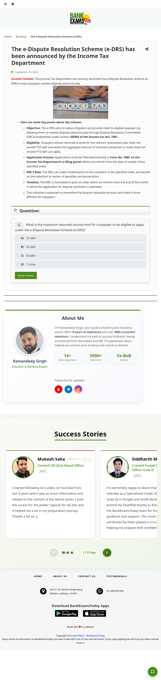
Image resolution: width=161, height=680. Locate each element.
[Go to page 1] (63, 582)
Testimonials (116, 605)
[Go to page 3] (72, 582)
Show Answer (26, 275)
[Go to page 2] (67, 582)
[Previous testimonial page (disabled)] (54, 582)
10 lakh (26, 238)
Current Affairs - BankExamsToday (87, 665)
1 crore (26, 264)
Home (8, 36)
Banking (21, 36)
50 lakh (26, 255)
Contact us (86, 605)
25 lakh (26, 247)
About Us (60, 605)
